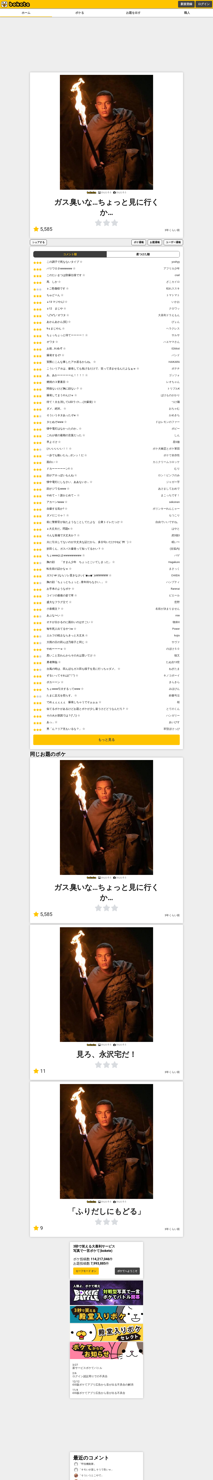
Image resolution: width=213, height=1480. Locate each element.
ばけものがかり (170, 395)
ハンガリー (173, 715)
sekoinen (174, 502)
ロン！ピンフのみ (169, 475)
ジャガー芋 (173, 482)
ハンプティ (173, 582)
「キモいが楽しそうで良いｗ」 (94, 1470)
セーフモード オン (86, 1271)
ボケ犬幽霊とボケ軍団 (166, 448)
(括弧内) (175, 548)
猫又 (177, 655)
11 (39, 1071)
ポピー (176, 428)
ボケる (79, 13)
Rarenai (175, 588)
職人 (187, 13)
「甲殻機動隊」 (85, 1464)
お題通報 (155, 242)
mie (177, 615)
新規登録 (186, 4)
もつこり (174, 515)
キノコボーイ (171, 675)
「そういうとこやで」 (89, 1475)
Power (176, 628)
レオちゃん (173, 381)
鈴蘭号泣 (174, 695)
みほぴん (174, 688)
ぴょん (176, 321)
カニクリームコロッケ (166, 462)
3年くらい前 (172, 230)
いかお (176, 301)
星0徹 (176, 441)
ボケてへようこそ (127, 1271)
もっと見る (106, 739)
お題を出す (133, 13)
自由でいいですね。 (167, 522)
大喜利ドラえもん (169, 315)
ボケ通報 (139, 242)
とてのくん (173, 708)
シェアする (38, 242)
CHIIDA (175, 575)
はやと (176, 528)
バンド (176, 355)
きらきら (174, 682)
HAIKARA (174, 361)
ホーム (26, 13)
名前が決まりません (167, 608)
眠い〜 (176, 542)
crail (177, 275)
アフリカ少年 (171, 268)
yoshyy (176, 261)
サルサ (176, 335)
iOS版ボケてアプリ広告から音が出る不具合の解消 (106, 1383)
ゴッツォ (174, 375)
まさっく (174, 568)
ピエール (174, 595)
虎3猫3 (175, 535)
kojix (177, 635)
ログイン (204, 4)
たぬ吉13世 (173, 662)
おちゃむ (174, 408)
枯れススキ (173, 288)
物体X (176, 622)
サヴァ (176, 642)
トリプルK (173, 388)
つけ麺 (176, 401)
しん (177, 435)
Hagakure (174, 562)
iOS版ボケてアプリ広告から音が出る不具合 (106, 1391)
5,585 (42, 229)
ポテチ (176, 368)
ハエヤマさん (171, 341)
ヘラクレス (173, 328)
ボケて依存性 (171, 455)
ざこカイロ (173, 281)
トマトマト (173, 295)
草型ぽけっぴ (171, 728)
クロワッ (174, 308)
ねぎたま (174, 668)
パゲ (177, 555)
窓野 (177, 602)
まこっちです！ (170, 495)
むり (177, 468)
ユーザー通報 (173, 242)
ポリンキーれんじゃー (166, 508)
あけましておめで (169, 488)
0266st (175, 348)
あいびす (174, 722)
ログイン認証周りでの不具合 (106, 1375)
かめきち (174, 415)
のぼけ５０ (173, 648)
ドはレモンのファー (167, 421)
